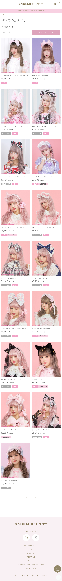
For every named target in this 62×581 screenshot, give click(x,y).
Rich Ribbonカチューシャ (9, 429)
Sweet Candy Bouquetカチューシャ (44, 126)
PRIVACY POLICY (31, 568)
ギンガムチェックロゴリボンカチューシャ (14, 75)
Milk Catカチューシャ (39, 379)
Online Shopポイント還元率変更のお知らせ (31, 10)
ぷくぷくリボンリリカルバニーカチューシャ (15, 126)
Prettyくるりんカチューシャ (41, 75)
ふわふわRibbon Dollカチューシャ (43, 430)
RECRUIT (31, 561)
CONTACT (31, 553)
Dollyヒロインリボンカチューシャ (43, 227)
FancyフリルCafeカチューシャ (42, 176)
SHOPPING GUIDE (31, 546)
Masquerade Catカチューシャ (11, 379)
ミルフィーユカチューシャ (9, 278)
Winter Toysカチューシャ (40, 278)
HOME (3, 14)
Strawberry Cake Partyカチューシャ (13, 176)
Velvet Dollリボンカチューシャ (42, 328)
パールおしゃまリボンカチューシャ (12, 227)
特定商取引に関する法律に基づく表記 (31, 564)
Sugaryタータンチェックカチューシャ (13, 328)
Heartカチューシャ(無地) (9, 480)
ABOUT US (31, 557)
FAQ (30, 549)
